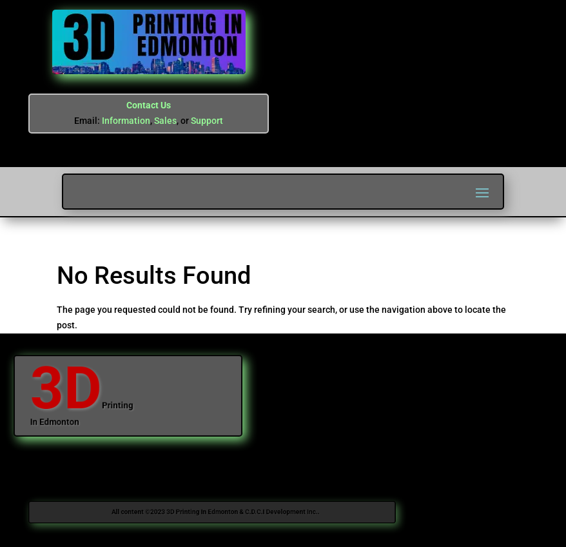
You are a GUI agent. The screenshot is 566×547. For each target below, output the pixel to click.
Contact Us (148, 105)
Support (207, 120)
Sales (165, 120)
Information (126, 120)
